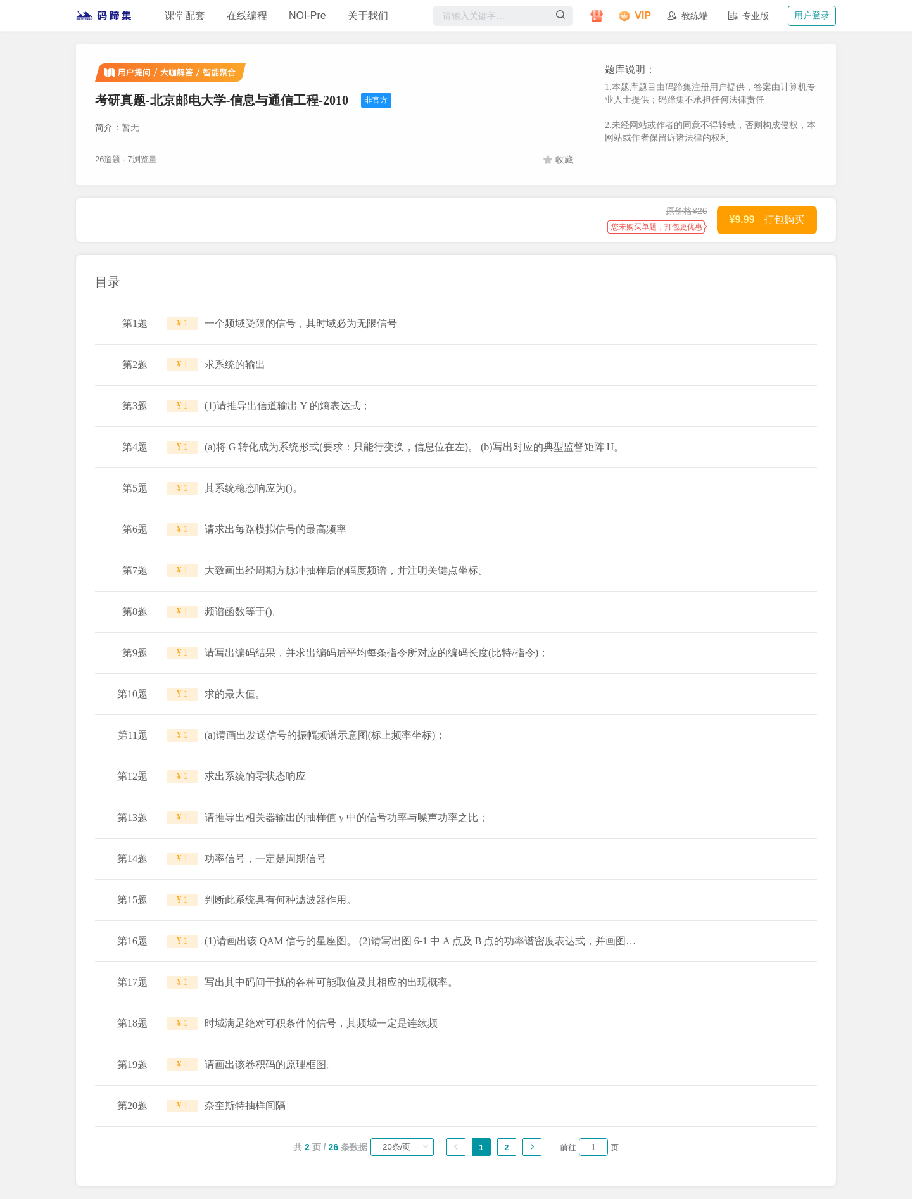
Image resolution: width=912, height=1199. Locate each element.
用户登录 (812, 15)
